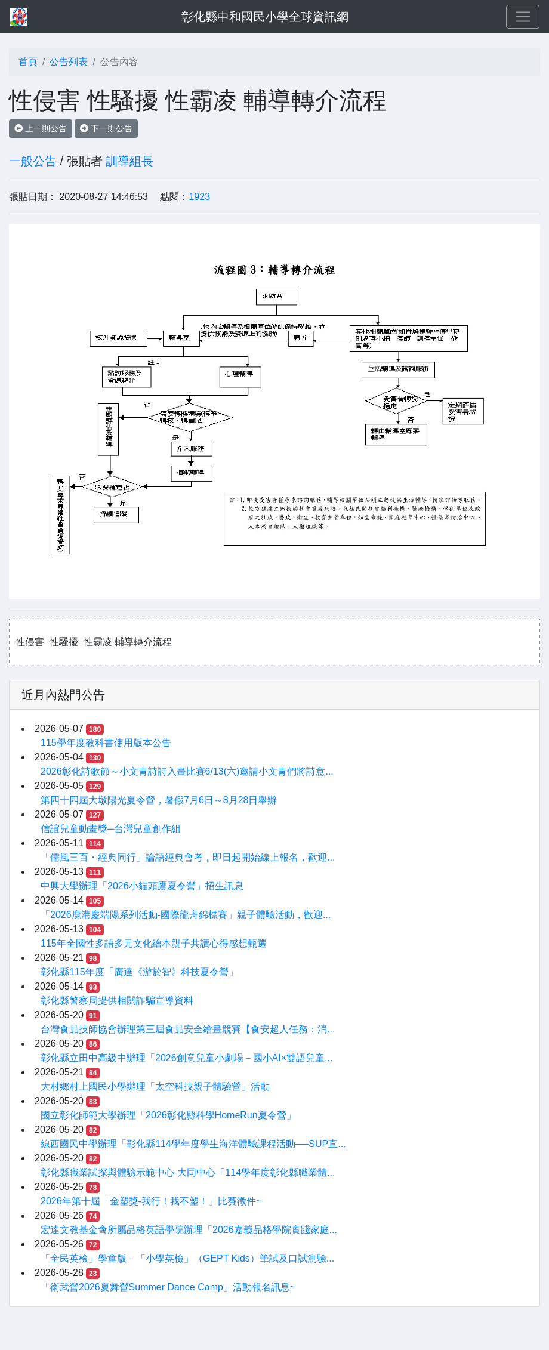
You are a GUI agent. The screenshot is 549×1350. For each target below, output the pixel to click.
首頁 (28, 62)
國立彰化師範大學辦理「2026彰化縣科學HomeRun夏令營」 (168, 1115)
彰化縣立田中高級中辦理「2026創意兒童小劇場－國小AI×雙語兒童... (186, 1058)
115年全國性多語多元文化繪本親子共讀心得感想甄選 (154, 943)
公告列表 (69, 62)
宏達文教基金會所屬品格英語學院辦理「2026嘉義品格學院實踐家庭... (189, 1230)
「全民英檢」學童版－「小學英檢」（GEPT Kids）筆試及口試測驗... (187, 1258)
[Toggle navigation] (522, 17)
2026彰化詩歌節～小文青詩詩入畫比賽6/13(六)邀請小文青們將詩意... (187, 771)
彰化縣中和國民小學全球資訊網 (264, 16)
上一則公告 (40, 128)
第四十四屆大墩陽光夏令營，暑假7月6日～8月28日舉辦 (159, 800)
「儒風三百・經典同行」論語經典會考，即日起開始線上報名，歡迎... (188, 857)
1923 (199, 197)
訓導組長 (129, 161)
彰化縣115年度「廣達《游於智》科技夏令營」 (139, 972)
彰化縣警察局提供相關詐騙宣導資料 (117, 1000)
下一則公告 (106, 128)
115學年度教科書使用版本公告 (106, 743)
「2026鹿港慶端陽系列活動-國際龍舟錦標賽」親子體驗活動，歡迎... (186, 915)
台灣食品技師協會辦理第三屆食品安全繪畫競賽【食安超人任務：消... (188, 1029)
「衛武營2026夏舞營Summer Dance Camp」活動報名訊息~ (168, 1287)
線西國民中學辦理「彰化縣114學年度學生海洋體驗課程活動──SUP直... (193, 1144)
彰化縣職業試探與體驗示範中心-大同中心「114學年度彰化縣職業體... (188, 1172)
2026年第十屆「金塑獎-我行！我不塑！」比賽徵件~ (151, 1201)
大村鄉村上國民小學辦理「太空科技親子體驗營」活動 (155, 1086)
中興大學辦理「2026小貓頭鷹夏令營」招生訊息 (142, 886)
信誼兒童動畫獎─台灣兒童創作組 (111, 829)
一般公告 (33, 161)
